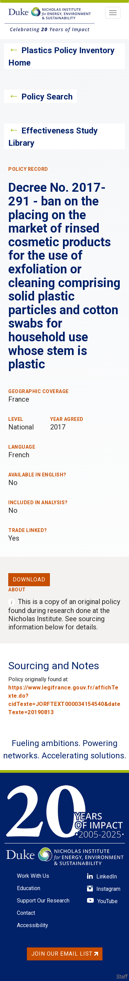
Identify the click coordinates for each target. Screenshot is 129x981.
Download (29, 579)
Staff (121, 976)
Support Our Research (43, 900)
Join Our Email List (64, 953)
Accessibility (32, 925)
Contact (26, 913)
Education (28, 888)
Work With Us (33, 876)
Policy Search (47, 97)
